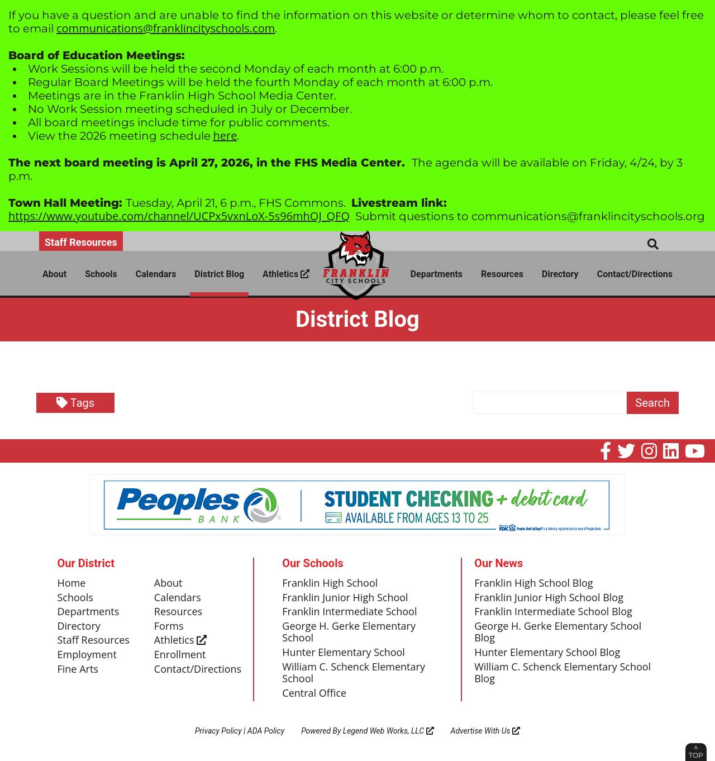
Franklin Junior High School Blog (548, 598)
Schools (101, 274)
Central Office (314, 693)
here (225, 135)
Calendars (156, 274)
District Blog (219, 274)
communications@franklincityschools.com (165, 28)
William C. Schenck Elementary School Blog (562, 673)
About (54, 274)
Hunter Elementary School (343, 652)
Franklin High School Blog (533, 583)
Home (72, 583)
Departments (437, 274)
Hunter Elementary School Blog (547, 652)
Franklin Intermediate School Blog (553, 612)
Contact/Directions (635, 274)
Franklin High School (330, 583)
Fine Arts (78, 669)
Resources (502, 274)
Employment (87, 655)
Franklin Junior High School (345, 598)
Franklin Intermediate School (349, 612)
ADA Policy (265, 730)
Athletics (286, 274)
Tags (75, 403)
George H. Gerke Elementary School (349, 632)
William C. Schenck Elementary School (353, 673)
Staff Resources (81, 242)
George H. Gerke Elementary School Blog (557, 632)
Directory (560, 274)
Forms (169, 626)
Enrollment (180, 655)
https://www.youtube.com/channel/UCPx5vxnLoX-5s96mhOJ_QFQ (179, 215)
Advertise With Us (486, 730)
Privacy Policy (218, 730)
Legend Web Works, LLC (388, 730)
